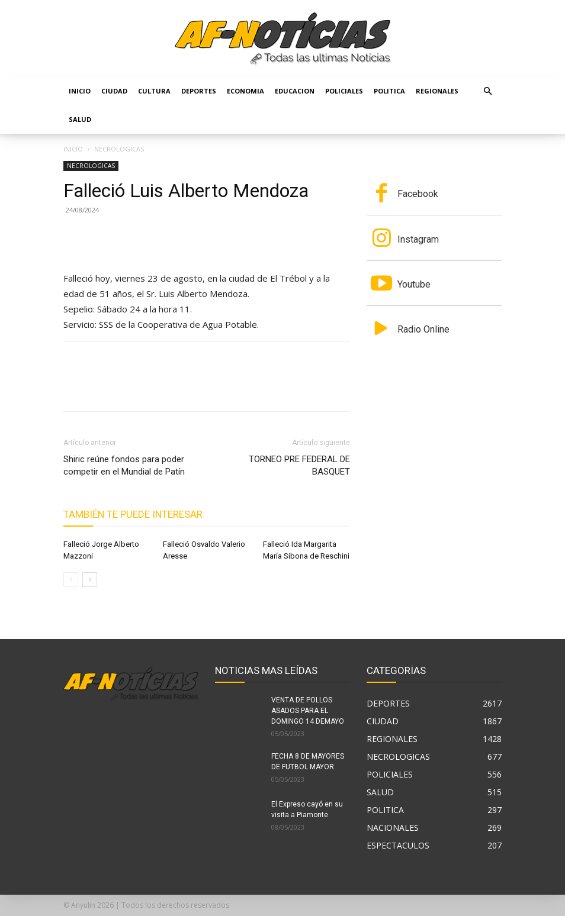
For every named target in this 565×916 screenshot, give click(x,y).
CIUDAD (114, 90)
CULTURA (154, 90)
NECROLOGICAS (91, 166)
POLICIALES (344, 90)
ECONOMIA (245, 90)
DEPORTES (198, 90)
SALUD (80, 119)
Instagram (418, 239)
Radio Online (423, 329)
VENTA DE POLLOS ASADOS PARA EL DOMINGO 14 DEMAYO (307, 710)
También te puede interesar (133, 514)
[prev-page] (70, 579)
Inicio (80, 90)
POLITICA (389, 90)
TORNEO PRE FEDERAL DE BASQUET (299, 465)
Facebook (417, 193)
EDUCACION (294, 90)
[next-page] (89, 579)
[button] (487, 91)
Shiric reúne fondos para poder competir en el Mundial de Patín (124, 465)
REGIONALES (437, 90)
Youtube (414, 284)
